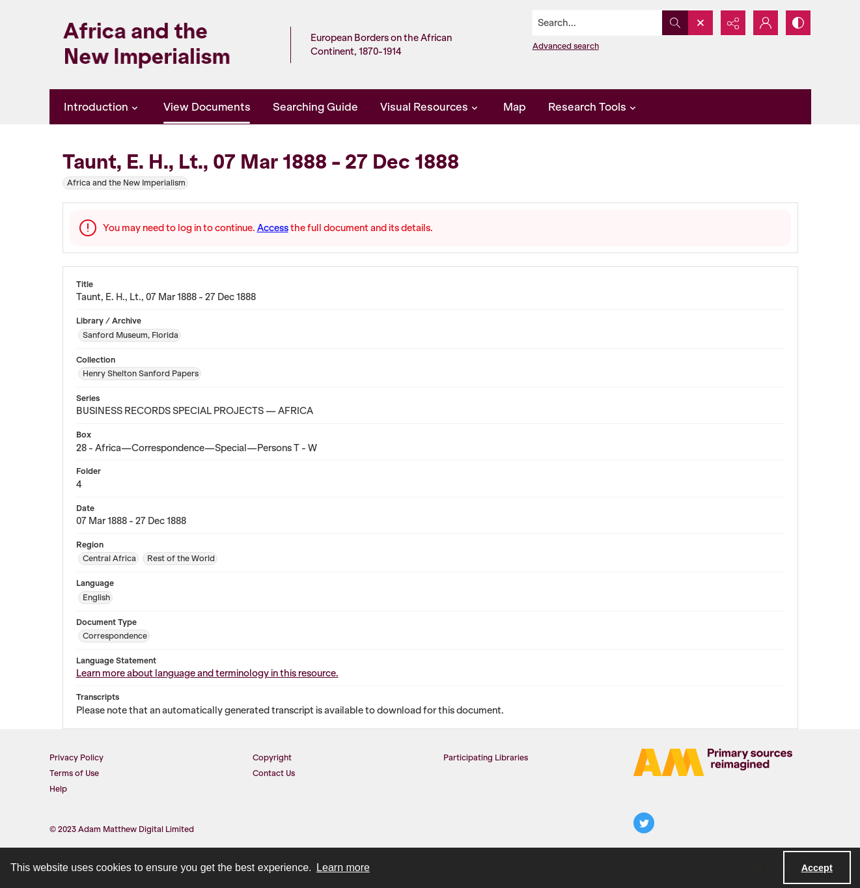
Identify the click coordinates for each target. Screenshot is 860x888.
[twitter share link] (643, 822)
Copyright (272, 757)
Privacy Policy (76, 757)
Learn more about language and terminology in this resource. (207, 673)
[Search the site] (597, 22)
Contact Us (274, 773)
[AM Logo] (712, 762)
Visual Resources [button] (430, 107)
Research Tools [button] (593, 107)
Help (58, 789)
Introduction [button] (102, 107)
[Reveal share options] (733, 22)
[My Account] (765, 22)
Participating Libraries (485, 757)
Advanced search (566, 46)
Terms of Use (74, 773)
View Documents (207, 106)
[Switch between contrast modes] (798, 22)
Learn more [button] (343, 867)
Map (514, 106)
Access (272, 228)
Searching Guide (315, 106)
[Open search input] (700, 22)
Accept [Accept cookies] (817, 868)
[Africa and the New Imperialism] (166, 45)
